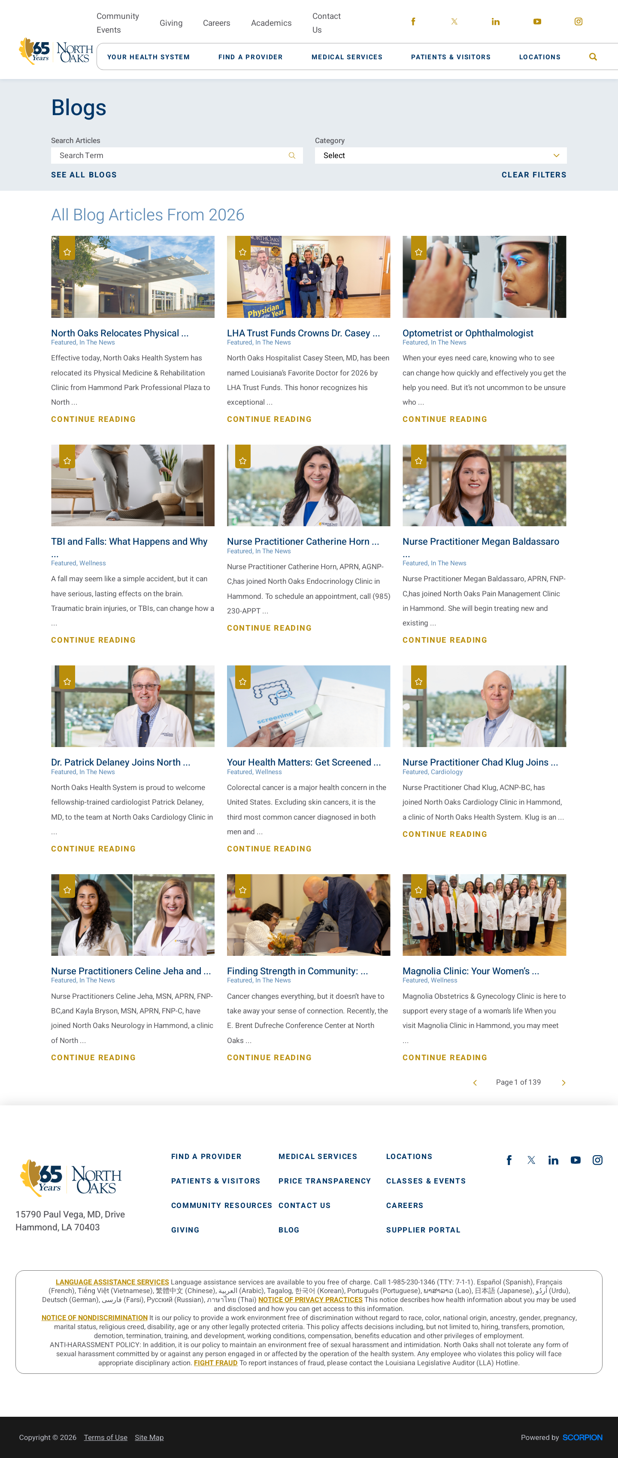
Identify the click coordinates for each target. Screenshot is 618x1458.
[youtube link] (537, 23)
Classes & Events (426, 1181)
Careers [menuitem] (216, 23)
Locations (409, 1156)
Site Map (149, 1437)
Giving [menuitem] (171, 23)
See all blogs (84, 175)
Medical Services (318, 1156)
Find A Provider (206, 1156)
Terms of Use (106, 1437)
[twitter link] (454, 23)
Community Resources (222, 1205)
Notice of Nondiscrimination (95, 1318)
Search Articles (75, 140)
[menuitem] (153, 56)
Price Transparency (325, 1181)
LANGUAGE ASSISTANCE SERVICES (112, 1282)
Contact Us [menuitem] (326, 23)
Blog (289, 1230)
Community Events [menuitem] (118, 23)
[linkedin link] (496, 23)
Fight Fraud (216, 1363)
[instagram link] (578, 23)
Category (330, 140)
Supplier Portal (423, 1230)
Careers (405, 1205)
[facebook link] (413, 23)
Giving (185, 1230)
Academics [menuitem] (271, 23)
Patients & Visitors (216, 1181)
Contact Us (305, 1205)
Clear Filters (534, 175)
